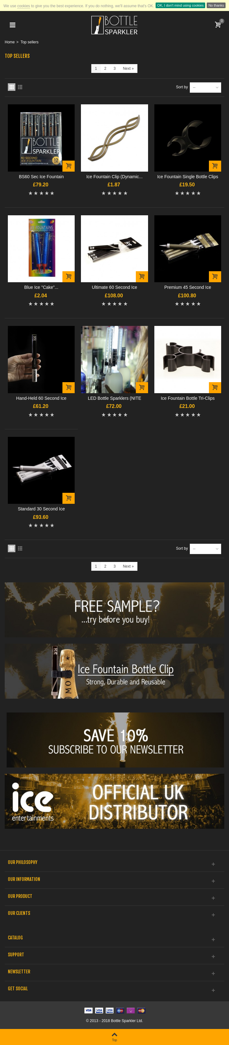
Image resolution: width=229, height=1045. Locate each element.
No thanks (216, 5)
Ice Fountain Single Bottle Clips (187, 176)
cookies (23, 6)
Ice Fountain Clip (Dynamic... (114, 176)
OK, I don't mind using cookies (180, 5)
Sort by (182, 87)
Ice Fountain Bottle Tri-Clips (188, 398)
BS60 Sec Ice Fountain (41, 176)
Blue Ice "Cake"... (41, 287)
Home (10, 42)
